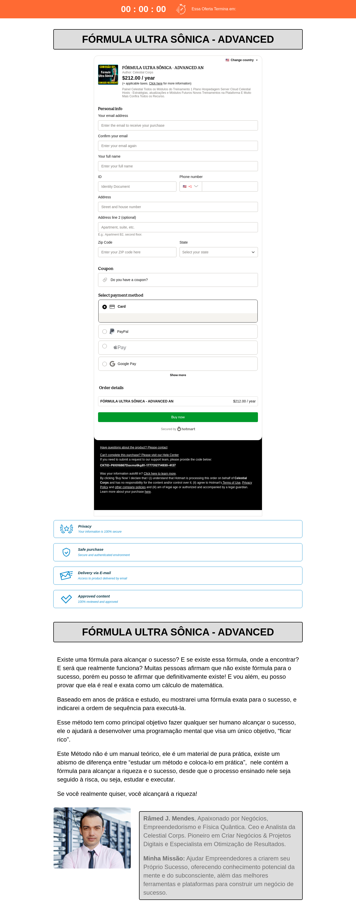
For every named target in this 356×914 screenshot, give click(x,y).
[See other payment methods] (178, 375)
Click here (155, 83)
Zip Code (105, 242)
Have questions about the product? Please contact (133, 447)
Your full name (109, 156)
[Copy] (138, 465)
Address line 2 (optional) (117, 217)
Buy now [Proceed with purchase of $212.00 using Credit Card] (178, 417)
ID (100, 177)
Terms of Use (231, 482)
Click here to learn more (160, 473)
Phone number (191, 177)
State (184, 242)
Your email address (113, 116)
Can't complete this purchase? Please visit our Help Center (139, 455)
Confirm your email (112, 136)
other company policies (130, 487)
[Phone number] (230, 186)
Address (104, 197)
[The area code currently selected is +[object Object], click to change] (191, 186)
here (148, 491)
